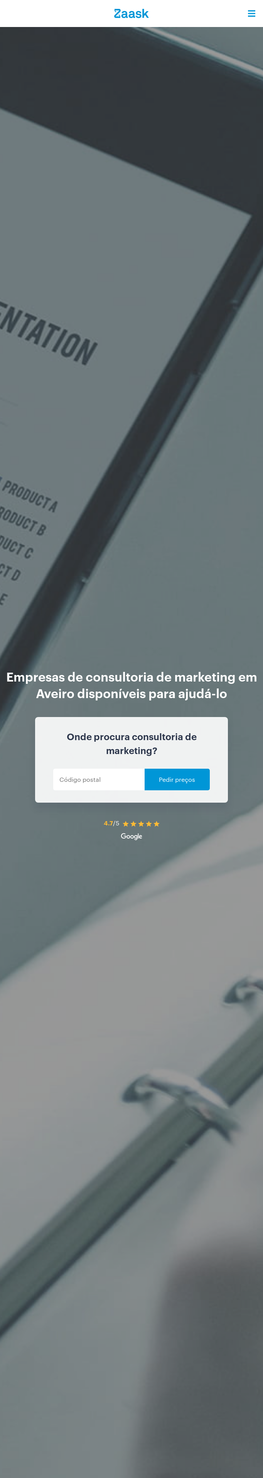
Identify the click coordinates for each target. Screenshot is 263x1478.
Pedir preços (177, 779)
